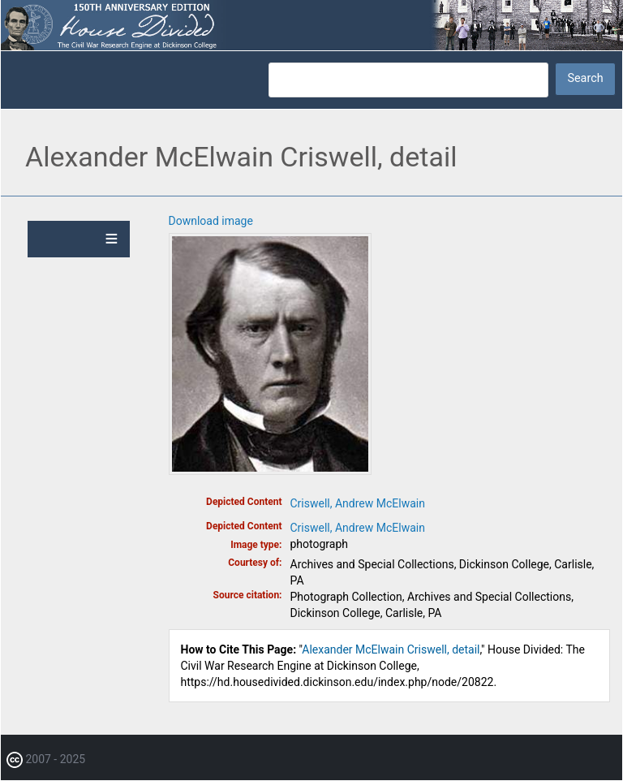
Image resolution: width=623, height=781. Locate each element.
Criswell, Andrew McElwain (357, 503)
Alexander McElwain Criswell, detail (390, 649)
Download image (211, 220)
